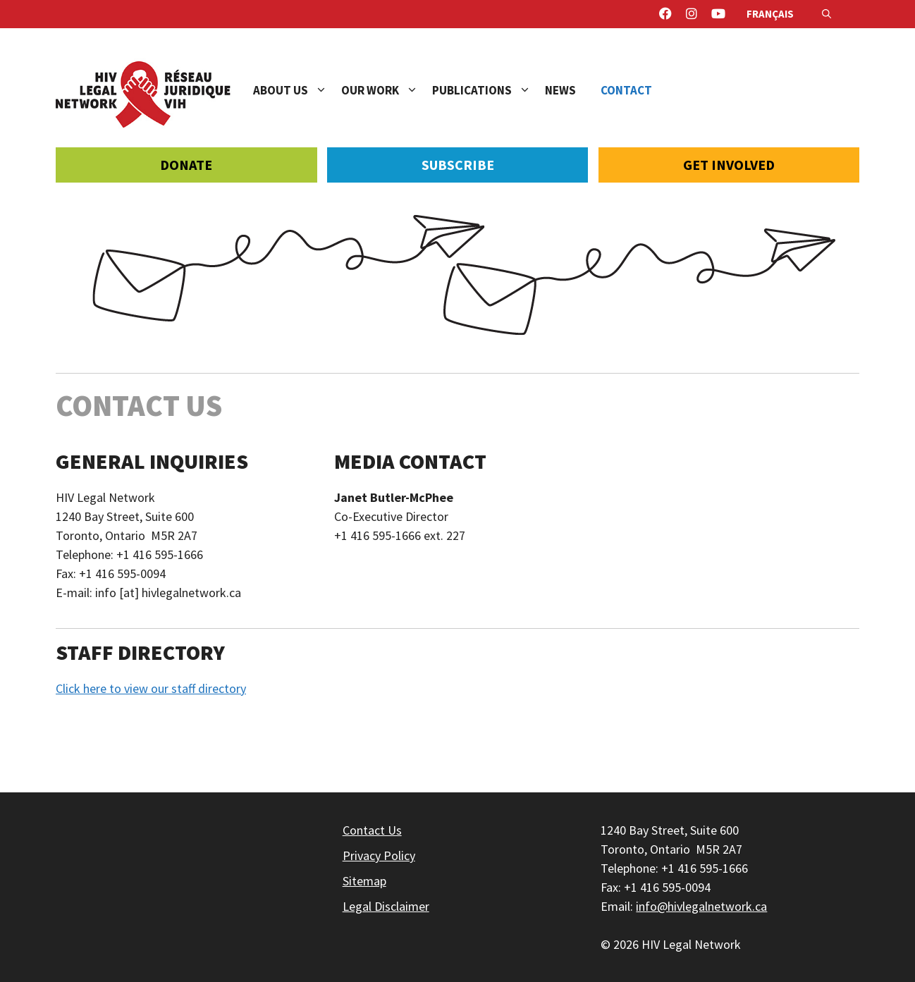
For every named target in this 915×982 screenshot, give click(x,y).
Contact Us (372, 830)
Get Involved (729, 164)
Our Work (386, 90)
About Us (297, 90)
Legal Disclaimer (386, 906)
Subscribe (458, 164)
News (560, 90)
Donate (186, 164)
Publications (488, 90)
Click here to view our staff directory (151, 688)
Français (770, 13)
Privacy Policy (379, 855)
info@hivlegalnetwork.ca (701, 906)
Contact (626, 90)
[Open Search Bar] (826, 14)
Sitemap (364, 881)
